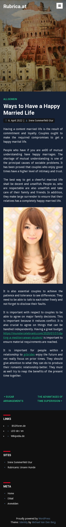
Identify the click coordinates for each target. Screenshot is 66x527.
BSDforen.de (19, 425)
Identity (23, 522)
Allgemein (10, 99)
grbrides (29, 354)
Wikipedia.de (17, 436)
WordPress (44, 518)
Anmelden (13, 503)
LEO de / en (17, 431)
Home (11, 493)
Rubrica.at (14, 6)
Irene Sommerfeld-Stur (41, 120)
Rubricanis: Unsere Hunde (21, 467)
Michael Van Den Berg (44, 522)
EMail (10, 498)
